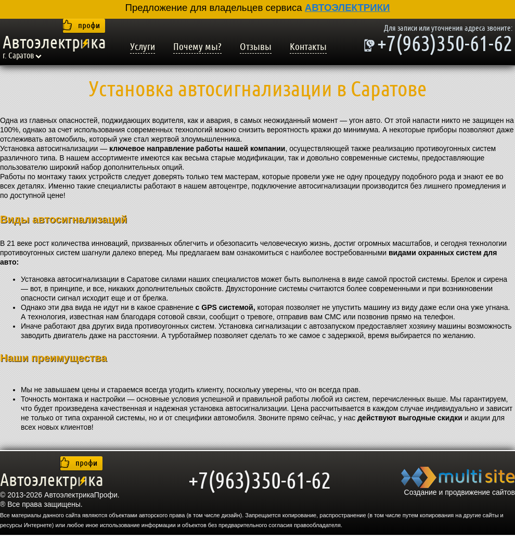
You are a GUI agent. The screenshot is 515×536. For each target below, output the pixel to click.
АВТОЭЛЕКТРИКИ (347, 7)
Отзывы (256, 47)
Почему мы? (197, 47)
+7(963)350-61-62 (444, 45)
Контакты (308, 47)
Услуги (142, 47)
